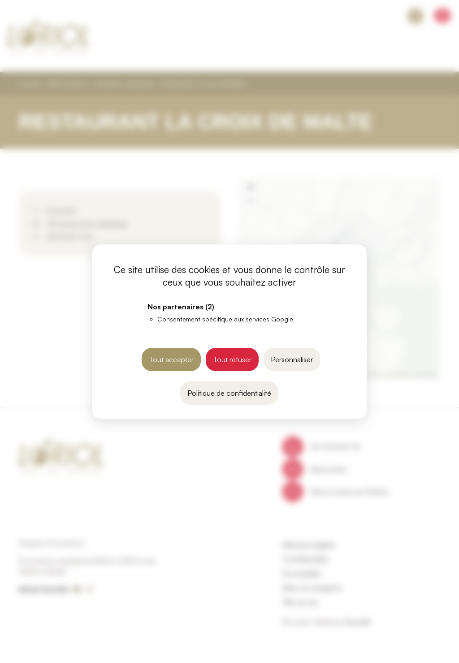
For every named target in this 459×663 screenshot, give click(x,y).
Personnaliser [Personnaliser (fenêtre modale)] (292, 359)
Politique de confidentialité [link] (229, 393)
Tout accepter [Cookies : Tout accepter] (171, 359)
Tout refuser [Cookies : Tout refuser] (232, 359)
